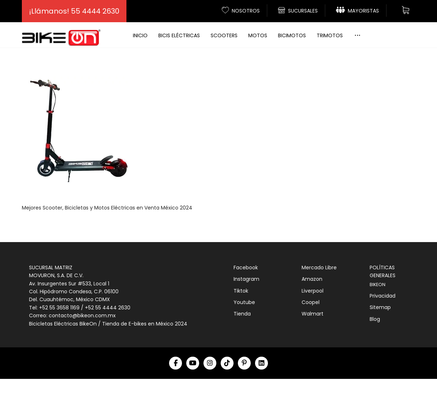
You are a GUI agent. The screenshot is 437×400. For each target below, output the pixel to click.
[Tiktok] (227, 384)
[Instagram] (209, 384)
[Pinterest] (244, 384)
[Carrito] (405, 9)
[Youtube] (192, 384)
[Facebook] (175, 384)
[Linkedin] (261, 384)
